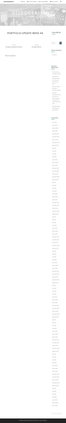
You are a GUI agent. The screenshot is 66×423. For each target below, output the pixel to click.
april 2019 (54, 362)
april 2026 (54, 122)
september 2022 (55, 245)
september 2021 (55, 279)
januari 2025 (54, 165)
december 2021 (55, 271)
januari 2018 (54, 405)
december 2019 (55, 339)
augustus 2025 (55, 145)
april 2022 (54, 259)
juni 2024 (54, 185)
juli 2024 (54, 182)
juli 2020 (54, 319)
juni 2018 (54, 391)
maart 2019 (54, 365)
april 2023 (54, 225)
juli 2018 (54, 388)
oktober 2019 (55, 345)
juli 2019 (54, 354)
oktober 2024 (55, 174)
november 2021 (55, 274)
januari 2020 (54, 337)
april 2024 (54, 191)
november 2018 (55, 377)
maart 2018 (54, 400)
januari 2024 (54, 199)
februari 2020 (55, 334)
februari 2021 (55, 299)
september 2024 (55, 176)
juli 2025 (54, 148)
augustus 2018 (55, 385)
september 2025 (55, 142)
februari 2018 (55, 402)
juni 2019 (54, 357)
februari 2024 (55, 196)
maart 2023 (54, 228)
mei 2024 (54, 188)
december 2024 (55, 168)
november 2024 (55, 171)
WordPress (35, 420)
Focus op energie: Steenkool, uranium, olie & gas (56, 88)
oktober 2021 (55, 277)
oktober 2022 (55, 242)
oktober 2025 (55, 139)
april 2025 (54, 156)
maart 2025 (54, 159)
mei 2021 (54, 291)
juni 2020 (54, 322)
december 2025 (55, 133)
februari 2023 (55, 231)
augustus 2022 (55, 248)
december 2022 (55, 236)
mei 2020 (54, 325)
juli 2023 (54, 216)
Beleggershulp (9, 1)
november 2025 (55, 136)
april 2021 (54, 294)
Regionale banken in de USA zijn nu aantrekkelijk (56, 108)
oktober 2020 (55, 311)
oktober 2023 (55, 208)
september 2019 (55, 348)
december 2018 (55, 374)
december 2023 (55, 202)
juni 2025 (54, 151)
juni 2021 (54, 288)
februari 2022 (55, 265)
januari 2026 (54, 131)
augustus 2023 (55, 214)
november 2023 (55, 205)
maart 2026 (54, 125)
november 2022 (55, 239)
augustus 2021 (55, 282)
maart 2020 (54, 331)
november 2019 (55, 342)
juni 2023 (54, 219)
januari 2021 (54, 302)
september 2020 (55, 314)
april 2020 (54, 328)
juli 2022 (54, 251)
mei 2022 (54, 256)
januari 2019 (54, 371)
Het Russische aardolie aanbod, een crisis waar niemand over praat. (56, 80)
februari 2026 (55, 128)
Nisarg (45, 420)
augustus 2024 (55, 179)
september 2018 (55, 382)
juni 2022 (54, 254)
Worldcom (54, 54)
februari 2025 (55, 162)
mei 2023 (54, 222)
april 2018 (54, 397)
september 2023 (55, 211)
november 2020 (55, 308)
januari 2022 (54, 268)
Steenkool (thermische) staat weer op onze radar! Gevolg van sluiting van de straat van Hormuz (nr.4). (56, 98)
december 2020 (55, 305)
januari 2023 (54, 234)
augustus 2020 (55, 317)
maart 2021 (54, 297)
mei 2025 (54, 154)
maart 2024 (54, 194)
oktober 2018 (55, 379)
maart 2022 (54, 262)
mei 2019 (54, 359)
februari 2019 (55, 368)
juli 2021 (54, 285)
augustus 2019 (55, 351)
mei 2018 (54, 394)
